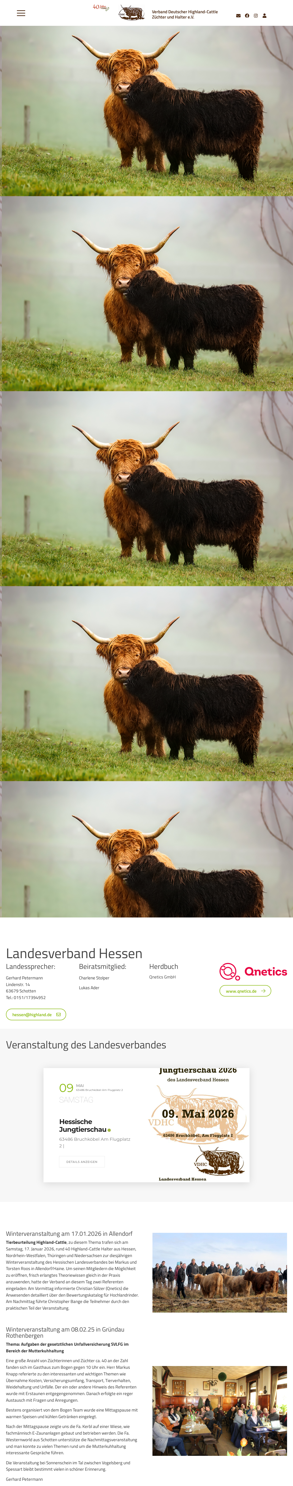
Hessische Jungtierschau (82, 1126)
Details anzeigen (82, 1162)
